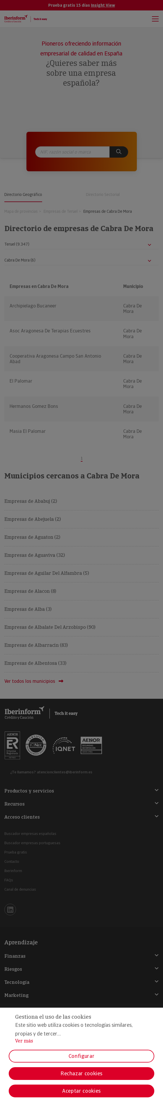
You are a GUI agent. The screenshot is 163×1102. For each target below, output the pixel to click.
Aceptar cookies (81, 1090)
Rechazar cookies (81, 1073)
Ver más (24, 1041)
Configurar (81, 1056)
